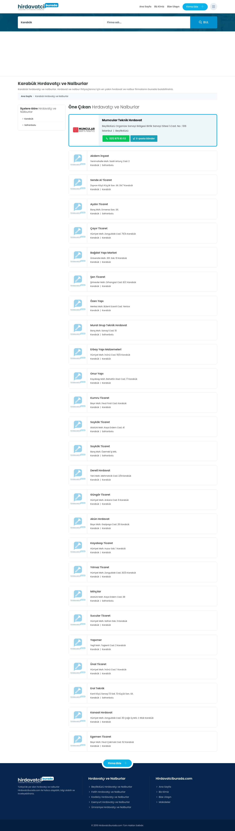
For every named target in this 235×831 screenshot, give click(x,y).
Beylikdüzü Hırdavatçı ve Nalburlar (110, 786)
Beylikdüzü (122, 130)
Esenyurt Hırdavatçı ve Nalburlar (109, 801)
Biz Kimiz (159, 6)
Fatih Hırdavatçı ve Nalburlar (106, 791)
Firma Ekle (195, 6)
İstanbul (107, 130)
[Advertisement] (117, 54)
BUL (203, 22)
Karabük (27, 118)
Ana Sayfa (145, 6)
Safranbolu (29, 125)
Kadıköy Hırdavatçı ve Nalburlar (108, 796)
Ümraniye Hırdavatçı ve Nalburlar (109, 806)
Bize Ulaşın (173, 6)
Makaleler (163, 801)
